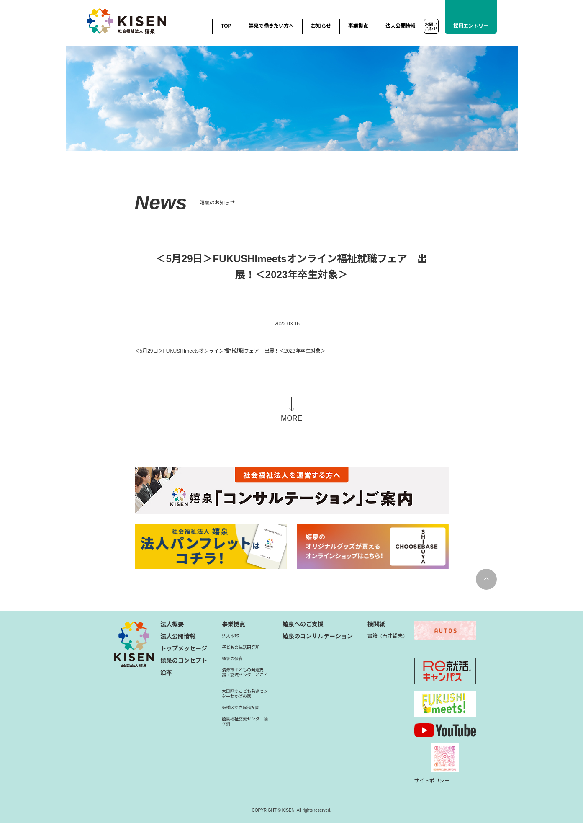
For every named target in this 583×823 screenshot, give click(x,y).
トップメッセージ (183, 648)
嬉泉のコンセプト (183, 660)
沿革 (166, 672)
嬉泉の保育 (232, 658)
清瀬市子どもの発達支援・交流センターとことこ (245, 675)
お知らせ (321, 26)
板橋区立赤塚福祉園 (240, 707)
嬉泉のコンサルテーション (318, 636)
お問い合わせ (431, 26)
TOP (226, 26)
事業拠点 (358, 26)
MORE (291, 418)
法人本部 (230, 636)
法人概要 (172, 624)
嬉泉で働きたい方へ (271, 26)
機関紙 (376, 624)
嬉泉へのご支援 (303, 624)
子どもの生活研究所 (240, 647)
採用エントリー (470, 26)
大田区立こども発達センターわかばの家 (245, 694)
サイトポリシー (431, 781)
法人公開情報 (400, 26)
